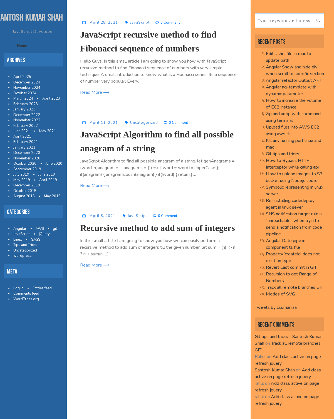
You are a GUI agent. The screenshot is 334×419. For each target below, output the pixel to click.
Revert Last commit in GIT (291, 267)
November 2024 (26, 87)
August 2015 (24, 196)
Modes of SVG (280, 294)
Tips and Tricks (25, 244)
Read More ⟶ (95, 92)
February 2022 (25, 125)
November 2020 (26, 158)
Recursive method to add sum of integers (157, 228)
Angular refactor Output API (293, 80)
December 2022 (26, 114)
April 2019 (48, 180)
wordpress (22, 255)
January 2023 (24, 109)
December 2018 (26, 185)
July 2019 (21, 174)
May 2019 (21, 180)
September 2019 (27, 169)
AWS (40, 228)
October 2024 (24, 93)
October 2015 (24, 190)
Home (22, 45)
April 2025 (22, 76)
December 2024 (26, 82)
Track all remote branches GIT (294, 287)
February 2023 (25, 104)
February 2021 (25, 141)
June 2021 (21, 131)
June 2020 (54, 163)
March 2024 (23, 98)
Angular (19, 228)
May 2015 (52, 196)
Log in (18, 288)
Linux (17, 239)
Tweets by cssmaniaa (276, 307)
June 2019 (46, 174)
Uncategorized (25, 250)
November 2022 (26, 120)
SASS (35, 239)
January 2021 (24, 147)
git (55, 228)
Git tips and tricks (282, 154)
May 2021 (47, 131)
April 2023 (51, 98)
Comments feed (26, 293)
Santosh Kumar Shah (275, 370)
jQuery (44, 233)
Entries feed (42, 288)
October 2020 (24, 163)
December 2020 (26, 152)
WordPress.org (26, 299)
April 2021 (22, 136)
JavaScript (21, 233)
